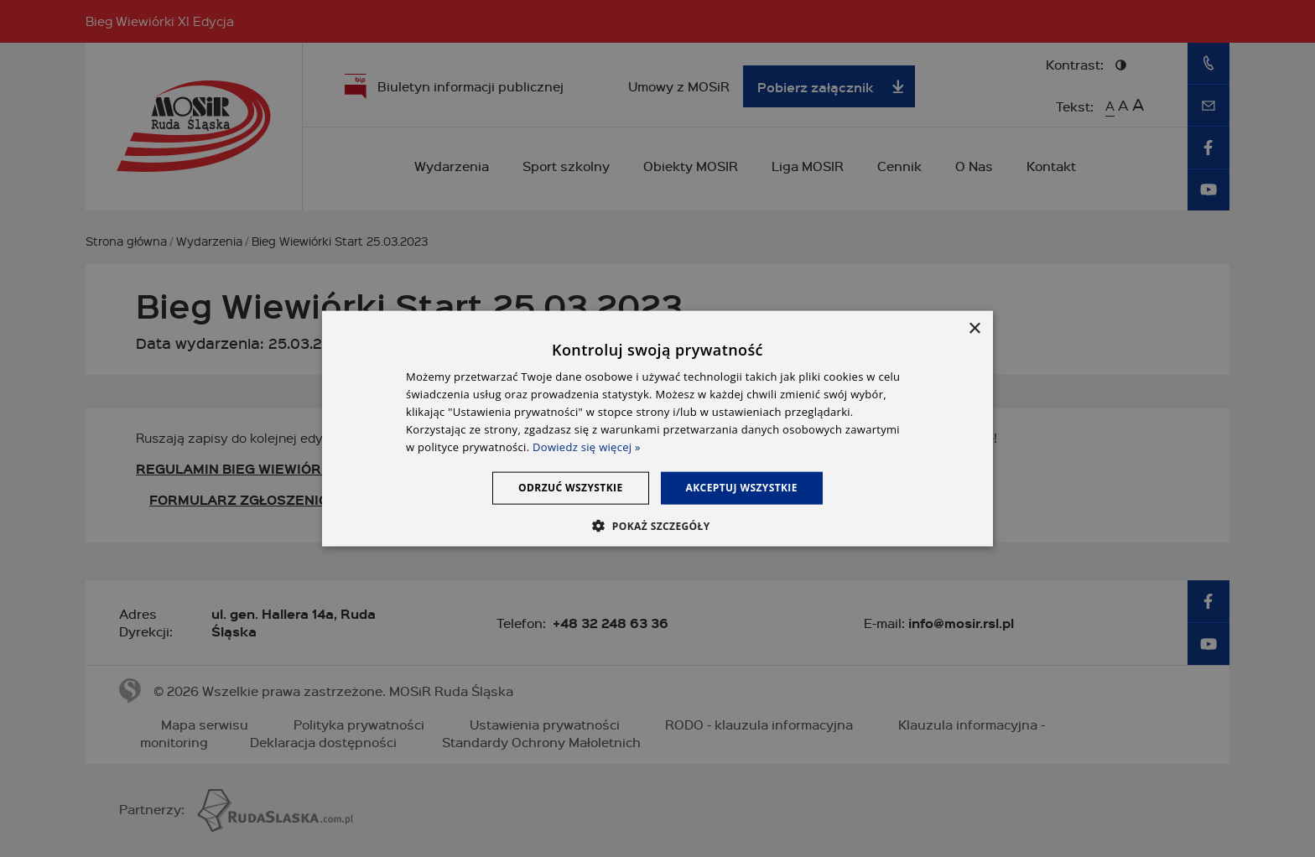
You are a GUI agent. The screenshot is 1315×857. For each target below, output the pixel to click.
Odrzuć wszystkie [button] (570, 487)
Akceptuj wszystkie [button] (742, 487)
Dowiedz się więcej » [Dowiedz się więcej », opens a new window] (587, 446)
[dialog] (657, 429)
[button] (657, 525)
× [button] (974, 329)
